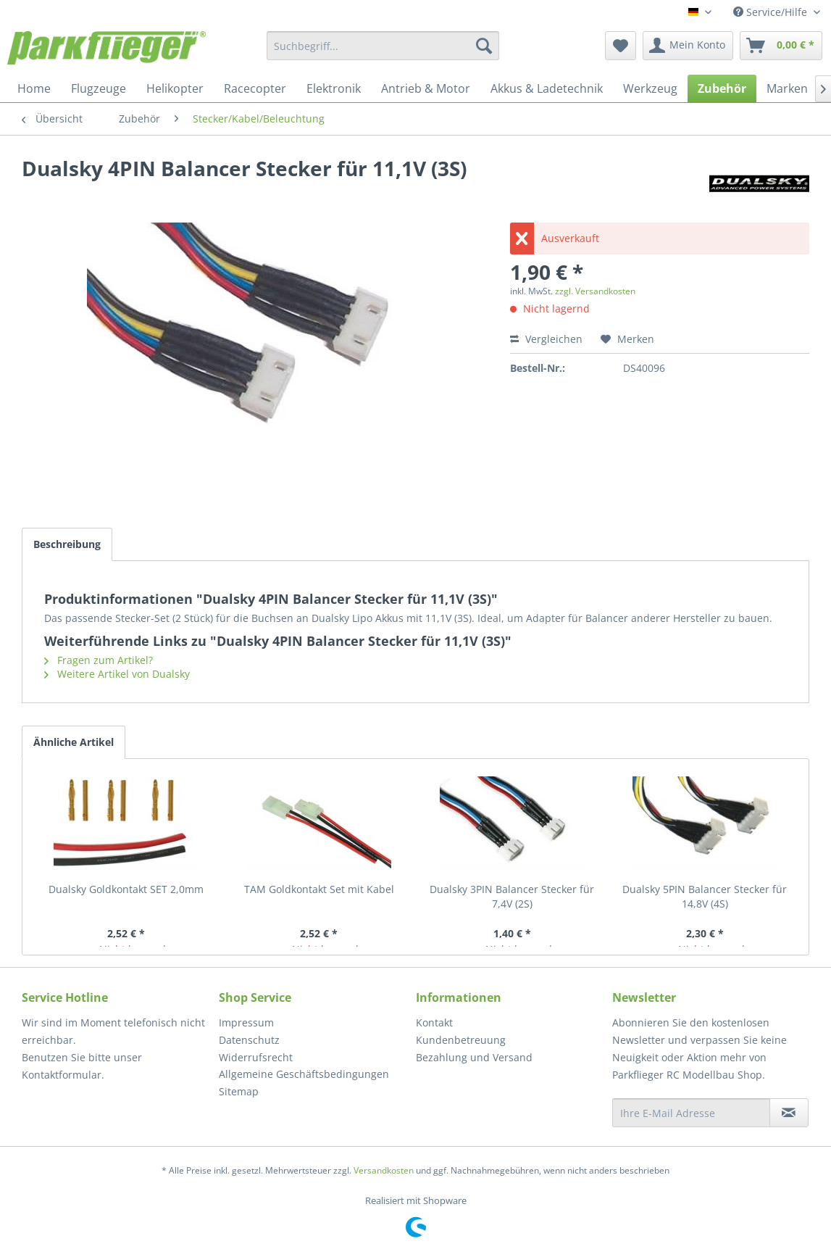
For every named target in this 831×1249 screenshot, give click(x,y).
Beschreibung (67, 544)
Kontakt (434, 1022)
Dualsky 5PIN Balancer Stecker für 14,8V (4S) (704, 896)
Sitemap (239, 1091)
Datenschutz (249, 1040)
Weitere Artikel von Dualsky (117, 674)
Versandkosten (384, 1170)
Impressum (246, 1022)
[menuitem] (383, 45)
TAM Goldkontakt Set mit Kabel (319, 889)
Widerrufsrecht (256, 1057)
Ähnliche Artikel (73, 742)
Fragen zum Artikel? (98, 660)
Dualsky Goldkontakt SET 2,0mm (126, 889)
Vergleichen (546, 339)
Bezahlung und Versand (474, 1057)
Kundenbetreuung (461, 1040)
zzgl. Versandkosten (595, 291)
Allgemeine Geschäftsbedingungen (304, 1074)
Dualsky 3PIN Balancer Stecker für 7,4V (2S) (512, 896)
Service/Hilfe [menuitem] (771, 12)
